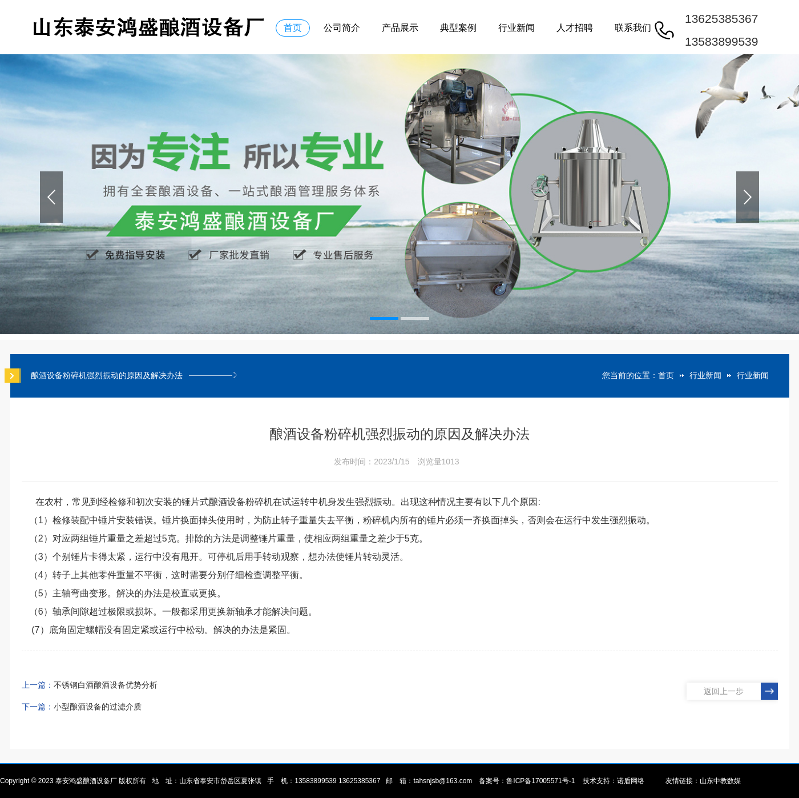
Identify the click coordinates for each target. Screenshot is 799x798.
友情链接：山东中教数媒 (703, 781)
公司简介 (342, 28)
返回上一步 (724, 691)
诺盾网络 (630, 781)
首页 (293, 28)
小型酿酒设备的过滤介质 (98, 706)
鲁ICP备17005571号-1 (540, 781)
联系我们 (633, 28)
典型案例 (458, 28)
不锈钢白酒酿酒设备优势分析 (106, 684)
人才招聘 (574, 28)
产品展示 (400, 28)
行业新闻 (516, 28)
